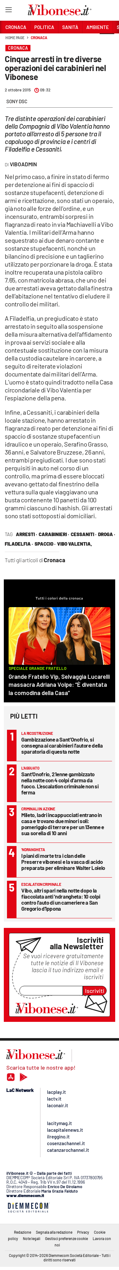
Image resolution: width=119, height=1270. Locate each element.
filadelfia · (19, 544)
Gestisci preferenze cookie (66, 1238)
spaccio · (45, 544)
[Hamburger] (8, 11)
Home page (14, 37)
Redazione (22, 1232)
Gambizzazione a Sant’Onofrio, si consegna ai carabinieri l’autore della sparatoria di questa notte (62, 745)
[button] (107, 41)
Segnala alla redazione (54, 1232)
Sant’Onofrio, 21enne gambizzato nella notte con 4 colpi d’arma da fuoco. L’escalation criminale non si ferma (59, 783)
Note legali (31, 1238)
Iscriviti (94, 990)
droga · (106, 534)
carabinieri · (54, 534)
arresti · (26, 534)
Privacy (83, 1232)
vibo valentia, (74, 544)
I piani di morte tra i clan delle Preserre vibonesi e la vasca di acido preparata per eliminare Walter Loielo (63, 861)
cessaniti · (83, 534)
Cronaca (39, 37)
